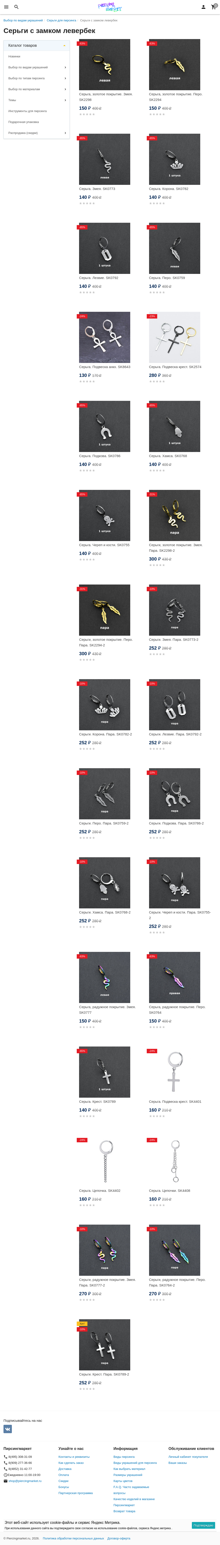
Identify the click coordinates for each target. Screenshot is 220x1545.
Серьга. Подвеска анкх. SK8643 (104, 367)
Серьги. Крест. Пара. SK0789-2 (104, 1374)
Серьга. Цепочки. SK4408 (169, 1191)
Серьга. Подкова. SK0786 (99, 456)
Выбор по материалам (24, 89)
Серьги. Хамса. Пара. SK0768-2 (104, 912)
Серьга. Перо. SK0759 (167, 278)
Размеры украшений (127, 1475)
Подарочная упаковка (23, 122)
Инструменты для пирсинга (27, 111)
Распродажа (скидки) (23, 133)
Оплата (64, 1475)
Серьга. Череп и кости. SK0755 (104, 545)
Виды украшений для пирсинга (135, 1463)
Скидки (64, 1481)
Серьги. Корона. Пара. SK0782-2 (105, 734)
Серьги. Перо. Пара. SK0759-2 (104, 823)
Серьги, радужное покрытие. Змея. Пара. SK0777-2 (107, 1282)
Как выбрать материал (129, 1469)
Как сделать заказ (71, 1463)
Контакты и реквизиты (74, 1457)
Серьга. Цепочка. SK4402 (99, 1191)
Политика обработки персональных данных (73, 1538)
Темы (12, 100)
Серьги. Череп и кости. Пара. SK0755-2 (180, 915)
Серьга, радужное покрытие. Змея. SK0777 (107, 1009)
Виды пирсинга (124, 1457)
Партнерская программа (76, 1493)
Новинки (14, 56)
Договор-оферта (118, 1538)
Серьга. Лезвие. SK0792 (98, 278)
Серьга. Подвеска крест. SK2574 (175, 367)
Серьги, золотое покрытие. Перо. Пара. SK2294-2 (106, 642)
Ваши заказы (178, 1463)
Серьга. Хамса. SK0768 (168, 456)
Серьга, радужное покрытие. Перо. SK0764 (177, 1009)
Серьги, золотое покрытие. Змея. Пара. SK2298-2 (176, 547)
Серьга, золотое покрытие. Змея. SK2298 (106, 97)
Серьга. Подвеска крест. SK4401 (175, 1101)
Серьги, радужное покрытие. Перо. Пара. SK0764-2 (177, 1282)
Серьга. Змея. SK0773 (97, 189)
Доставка (65, 1469)
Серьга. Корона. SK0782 (168, 189)
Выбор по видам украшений (28, 67)
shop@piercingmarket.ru (25, 1481)
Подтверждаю (203, 1525)
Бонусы (64, 1487)
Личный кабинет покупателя (188, 1457)
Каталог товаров (22, 45)
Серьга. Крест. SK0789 (97, 1101)
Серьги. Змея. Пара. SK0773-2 (174, 639)
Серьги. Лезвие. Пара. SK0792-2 (175, 734)
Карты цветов (123, 1481)
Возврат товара (124, 1511)
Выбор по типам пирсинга (26, 78)
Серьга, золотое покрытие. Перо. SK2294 (176, 97)
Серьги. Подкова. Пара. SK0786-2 (176, 823)
